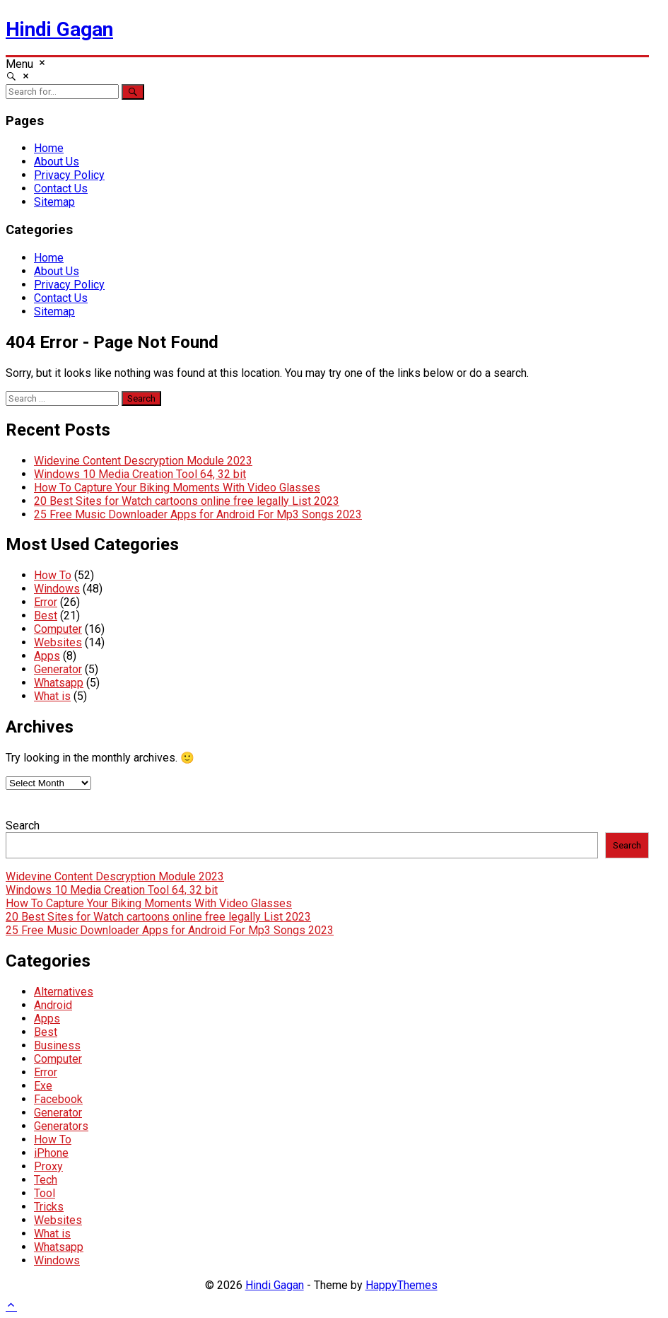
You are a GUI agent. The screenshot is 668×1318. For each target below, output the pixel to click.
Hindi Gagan (59, 29)
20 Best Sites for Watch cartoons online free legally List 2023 (186, 501)
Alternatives (63, 991)
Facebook (58, 1099)
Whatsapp (58, 682)
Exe (43, 1085)
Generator (58, 669)
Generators (61, 1126)
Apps (47, 656)
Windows (57, 588)
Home (49, 148)
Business (57, 1045)
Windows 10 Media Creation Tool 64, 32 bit (140, 474)
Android (53, 1005)
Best (45, 615)
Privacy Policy (69, 175)
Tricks (49, 1206)
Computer (58, 629)
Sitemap (54, 202)
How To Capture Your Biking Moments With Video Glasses (177, 487)
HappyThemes (401, 1285)
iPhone (51, 1153)
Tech (45, 1179)
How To (52, 575)
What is (52, 696)
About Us (56, 161)
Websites (58, 642)
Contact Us (61, 188)
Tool (44, 1193)
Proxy (48, 1166)
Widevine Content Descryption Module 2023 (143, 460)
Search (23, 825)
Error (45, 602)
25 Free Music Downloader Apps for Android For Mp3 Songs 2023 (198, 514)
